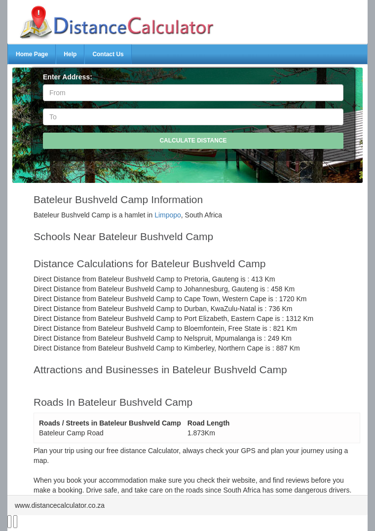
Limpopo (167, 215)
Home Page (32, 54)
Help (70, 54)
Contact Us (107, 54)
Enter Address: (67, 77)
